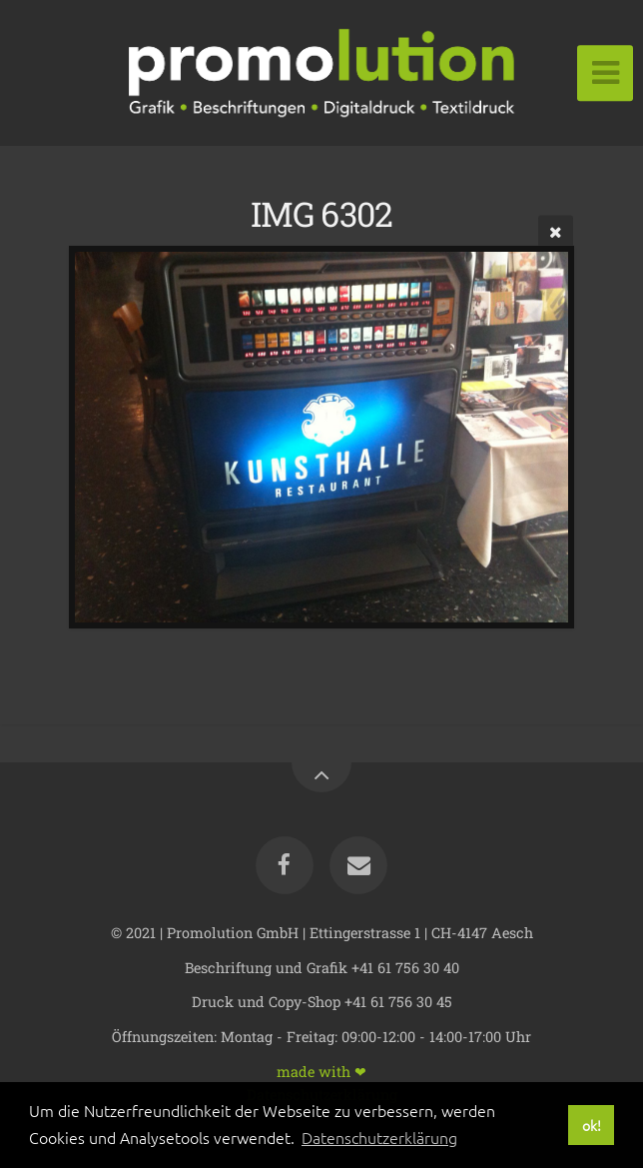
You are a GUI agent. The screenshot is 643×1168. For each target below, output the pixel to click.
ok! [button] (591, 1125)
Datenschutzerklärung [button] (379, 1137)
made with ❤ (321, 1070)
